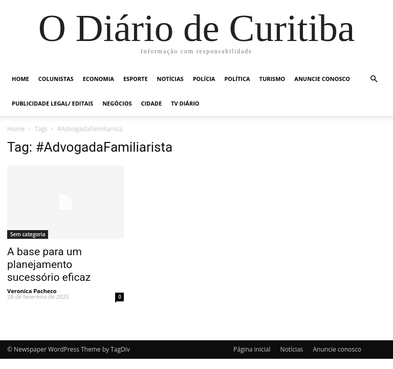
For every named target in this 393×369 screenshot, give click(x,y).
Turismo (272, 79)
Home (20, 79)
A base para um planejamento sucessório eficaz (49, 264)
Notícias (170, 79)
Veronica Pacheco (32, 291)
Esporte (135, 79)
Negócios (117, 103)
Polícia (204, 79)
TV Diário (185, 103)
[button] (373, 79)
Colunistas (56, 79)
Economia (98, 79)
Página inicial (251, 349)
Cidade (151, 103)
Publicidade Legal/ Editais (52, 103)
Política (237, 79)
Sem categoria (27, 234)
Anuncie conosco (322, 79)
